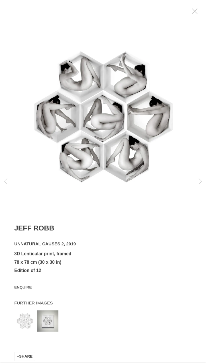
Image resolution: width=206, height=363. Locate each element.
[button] (25, 323)
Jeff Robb (34, 230)
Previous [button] (5, 181)
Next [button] (200, 181)
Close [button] (200, 13)
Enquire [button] (23, 290)
